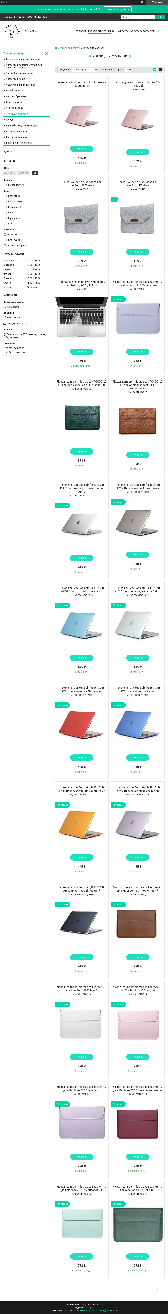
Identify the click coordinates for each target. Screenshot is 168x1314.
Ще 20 (10, 223)
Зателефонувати (118, 9)
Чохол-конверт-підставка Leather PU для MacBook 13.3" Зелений (137, 1188)
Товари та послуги (70, 48)
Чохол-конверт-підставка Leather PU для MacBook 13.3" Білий (81, 988)
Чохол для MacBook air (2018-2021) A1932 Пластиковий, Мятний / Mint (137, 589)
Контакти (122, 31)
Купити (82, 148)
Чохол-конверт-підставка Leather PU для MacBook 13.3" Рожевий (137, 988)
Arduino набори (14, 108)
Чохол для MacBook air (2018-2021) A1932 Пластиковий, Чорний (82, 889)
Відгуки (8, 151)
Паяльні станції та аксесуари (22, 125)
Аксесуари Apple (15, 79)
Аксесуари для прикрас (19, 131)
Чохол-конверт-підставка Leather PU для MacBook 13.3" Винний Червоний (137, 1088)
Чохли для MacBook (17, 113)
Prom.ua (100, 1304)
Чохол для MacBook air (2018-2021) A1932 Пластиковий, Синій (138, 689)
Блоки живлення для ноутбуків (23, 59)
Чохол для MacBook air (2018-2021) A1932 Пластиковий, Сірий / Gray (138, 486)
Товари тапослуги (99, 31)
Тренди (10, 119)
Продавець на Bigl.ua (84, 1307)
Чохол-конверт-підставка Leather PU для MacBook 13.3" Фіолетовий (137, 283)
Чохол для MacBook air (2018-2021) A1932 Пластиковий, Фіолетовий (138, 789)
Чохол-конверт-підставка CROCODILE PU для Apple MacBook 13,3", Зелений (81, 383)
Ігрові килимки (14, 90)
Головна (81, 31)
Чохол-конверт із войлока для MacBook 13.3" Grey (82, 183)
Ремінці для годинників (19, 142)
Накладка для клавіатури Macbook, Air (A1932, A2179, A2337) (82, 283)
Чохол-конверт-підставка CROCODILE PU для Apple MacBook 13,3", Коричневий (137, 385)
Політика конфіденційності (104, 1311)
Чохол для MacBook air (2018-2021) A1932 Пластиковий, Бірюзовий (82, 589)
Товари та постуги (14, 53)
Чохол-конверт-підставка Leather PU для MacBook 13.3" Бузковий (81, 1088)
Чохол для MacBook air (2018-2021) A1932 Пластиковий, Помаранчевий (81, 789)
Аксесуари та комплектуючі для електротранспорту (24, 66)
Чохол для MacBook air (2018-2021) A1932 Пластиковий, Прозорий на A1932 (82, 488)
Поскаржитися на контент (76, 1311)
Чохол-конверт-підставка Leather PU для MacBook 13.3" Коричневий (137, 889)
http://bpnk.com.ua (17, 323)
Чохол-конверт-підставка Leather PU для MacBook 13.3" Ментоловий (81, 1188)
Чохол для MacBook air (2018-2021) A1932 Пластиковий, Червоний (82, 689)
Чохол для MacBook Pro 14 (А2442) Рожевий (138, 84)
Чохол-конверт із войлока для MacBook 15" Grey (138, 183)
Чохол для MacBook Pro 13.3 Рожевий (82, 82)
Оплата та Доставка (142, 31)
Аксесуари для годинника (20, 84)
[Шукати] (160, 17)
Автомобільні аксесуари (19, 73)
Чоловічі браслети (16, 96)
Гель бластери (14, 102)
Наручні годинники (16, 137)
